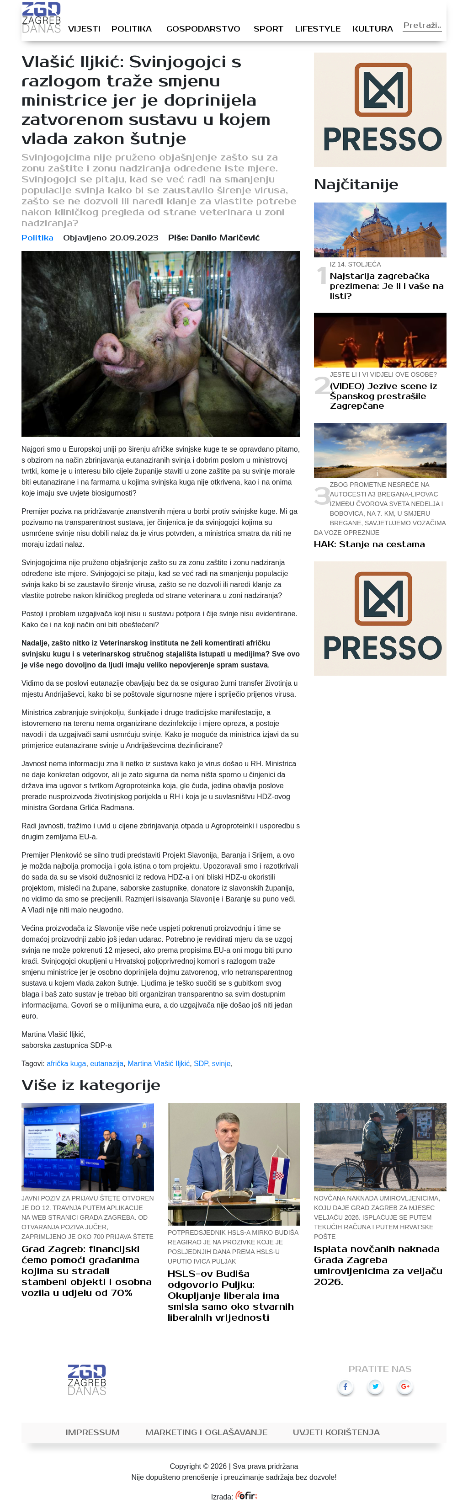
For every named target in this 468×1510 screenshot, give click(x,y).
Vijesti (84, 29)
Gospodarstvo (203, 29)
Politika (132, 29)
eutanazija (106, 1063)
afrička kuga (66, 1063)
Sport (269, 29)
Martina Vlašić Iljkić (159, 1063)
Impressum (93, 1432)
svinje (221, 1063)
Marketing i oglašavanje (206, 1432)
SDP (201, 1063)
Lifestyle (317, 29)
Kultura (372, 29)
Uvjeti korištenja (336, 1432)
